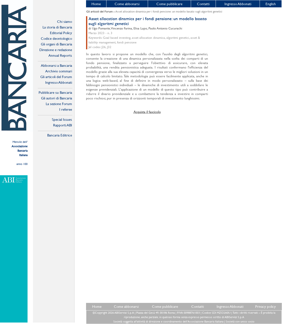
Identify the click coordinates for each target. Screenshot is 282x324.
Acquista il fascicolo (147, 112)
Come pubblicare (169, 4)
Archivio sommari (58, 71)
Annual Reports (60, 55)
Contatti (203, 4)
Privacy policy (265, 306)
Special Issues (62, 119)
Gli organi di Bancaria (56, 44)
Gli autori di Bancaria (56, 98)
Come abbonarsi (127, 4)
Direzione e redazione (55, 50)
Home (96, 4)
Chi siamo (64, 21)
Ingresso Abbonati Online (58, 82)
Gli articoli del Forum (56, 77)
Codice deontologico (56, 38)
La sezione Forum (59, 104)
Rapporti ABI (62, 125)
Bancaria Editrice (59, 135)
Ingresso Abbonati (237, 4)
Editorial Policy (61, 33)
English (271, 4)
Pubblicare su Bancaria (55, 92)
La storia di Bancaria (57, 27)
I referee (65, 109)
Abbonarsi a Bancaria (56, 65)
